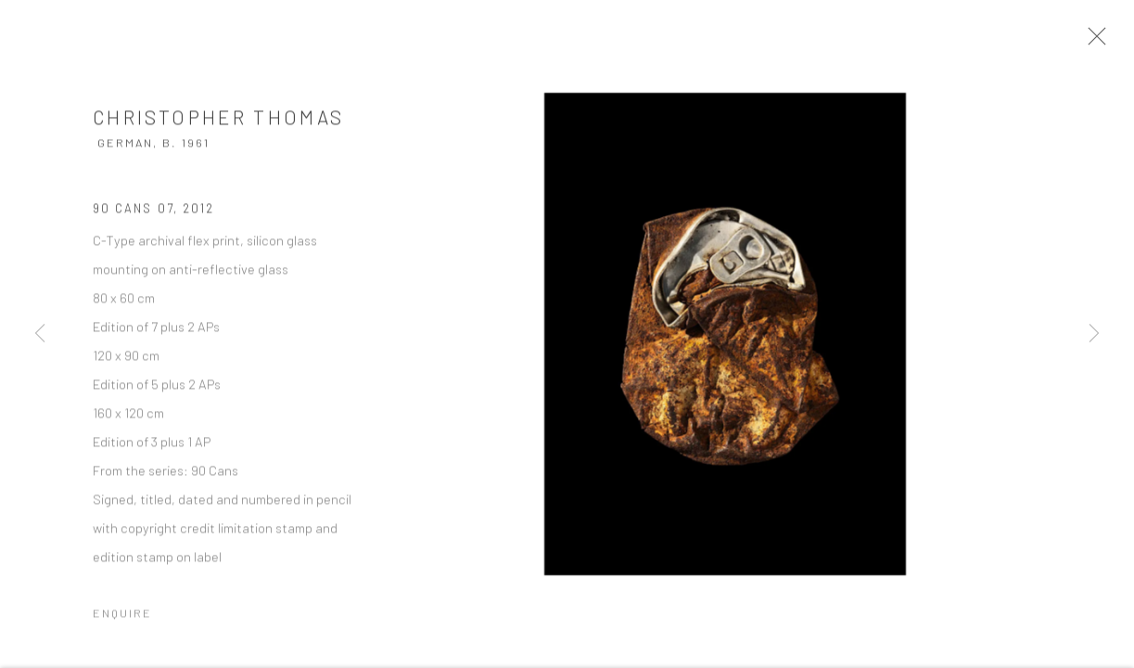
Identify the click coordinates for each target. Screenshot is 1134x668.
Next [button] (1094, 334)
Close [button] (1101, 42)
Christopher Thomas (218, 122)
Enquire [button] (122, 618)
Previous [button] (40, 334)
